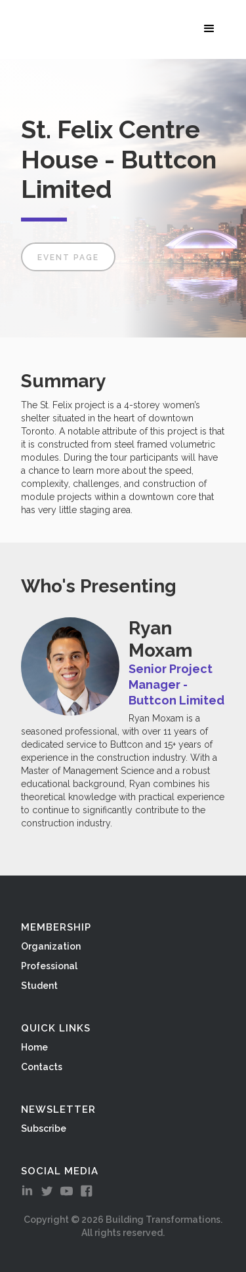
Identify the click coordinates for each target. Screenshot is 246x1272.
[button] (212, 28)
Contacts (41, 1067)
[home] (19, 29)
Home (34, 1047)
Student (39, 985)
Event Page (68, 257)
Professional (49, 966)
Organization (51, 946)
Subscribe (43, 1128)
